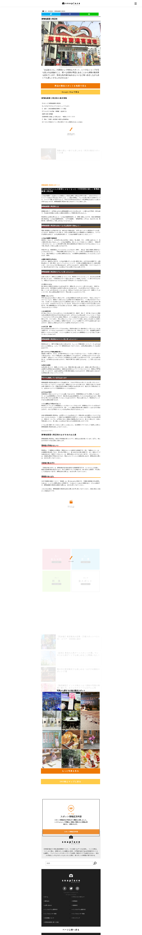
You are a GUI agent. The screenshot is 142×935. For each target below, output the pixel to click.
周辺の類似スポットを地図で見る (70, 86)
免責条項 (74, 905)
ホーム (46, 896)
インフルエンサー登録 (78, 913)
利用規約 (74, 901)
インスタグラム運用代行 (51, 909)
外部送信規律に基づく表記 (51, 922)
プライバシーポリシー (78, 896)
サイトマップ (76, 918)
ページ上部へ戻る (71, 930)
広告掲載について (49, 918)
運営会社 (46, 901)
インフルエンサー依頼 (50, 913)
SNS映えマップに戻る (70, 781)
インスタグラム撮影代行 (79, 909)
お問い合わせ (48, 905)
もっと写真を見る (70, 771)
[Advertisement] (71, 167)
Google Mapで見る (70, 92)
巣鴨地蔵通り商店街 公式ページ (50, 185)
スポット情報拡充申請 (71, 851)
